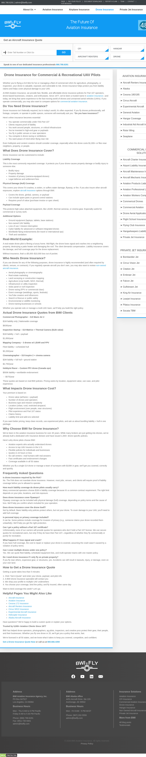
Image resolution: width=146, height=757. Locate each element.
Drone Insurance (105, 9)
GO (64, 52)
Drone (128, 57)
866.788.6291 (7, 2)
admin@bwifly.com (23, 2)
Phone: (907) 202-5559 (76, 715)
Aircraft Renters (93, 57)
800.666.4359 (53, 642)
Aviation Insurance (52, 9)
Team (122, 1)
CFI (93, 49)
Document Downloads (93, 1)
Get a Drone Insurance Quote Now (19, 642)
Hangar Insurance (127, 708)
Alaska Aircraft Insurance (20, 618)
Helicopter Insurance (18, 615)
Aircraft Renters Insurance (20, 606)
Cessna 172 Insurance (19, 603)
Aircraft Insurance (16, 598)
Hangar (128, 49)
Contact (131, 1)
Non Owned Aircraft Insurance (132, 710)
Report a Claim (111, 1)
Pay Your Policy (74, 1)
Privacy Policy (87, 743)
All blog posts (125, 722)
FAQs (63, 1)
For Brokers (66, 3)
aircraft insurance (28, 190)
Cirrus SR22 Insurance (19, 609)
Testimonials (124, 725)
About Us (29, 9)
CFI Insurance (125, 699)
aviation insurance (95, 96)
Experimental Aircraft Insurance (22, 612)
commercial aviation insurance (73, 101)
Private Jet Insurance (131, 9)
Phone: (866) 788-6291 (23, 718)
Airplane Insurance (79, 9)
